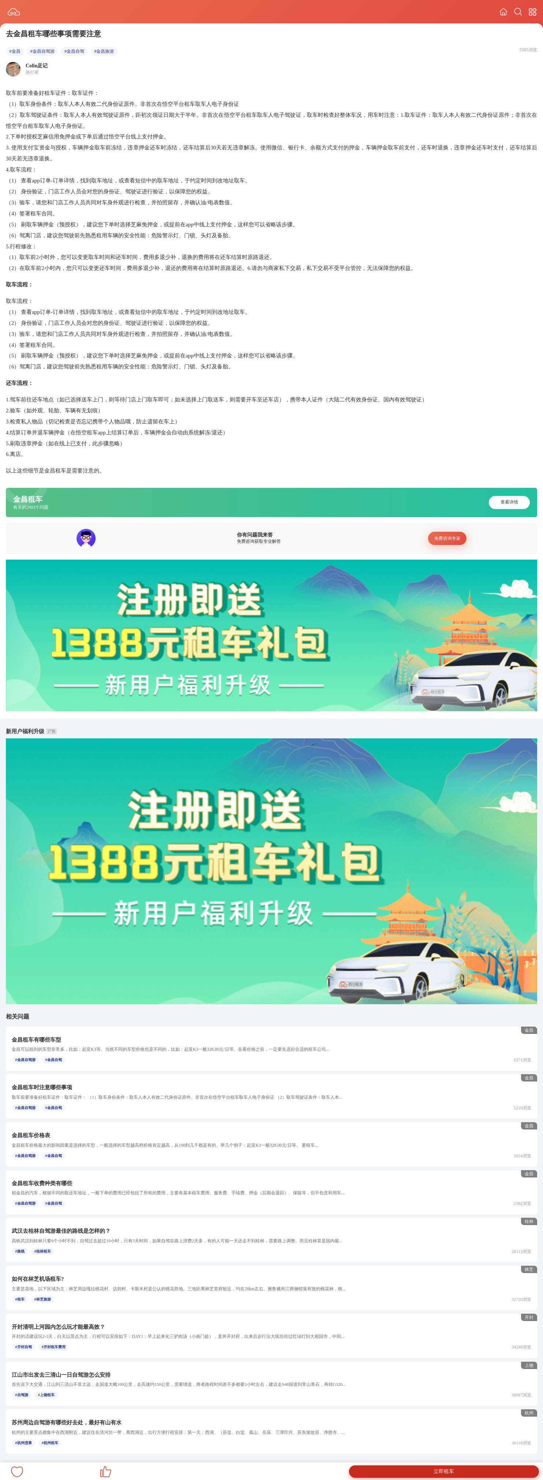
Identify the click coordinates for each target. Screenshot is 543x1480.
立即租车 (444, 1471)
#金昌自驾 (74, 51)
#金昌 (15, 51)
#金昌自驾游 (42, 51)
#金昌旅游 (104, 51)
